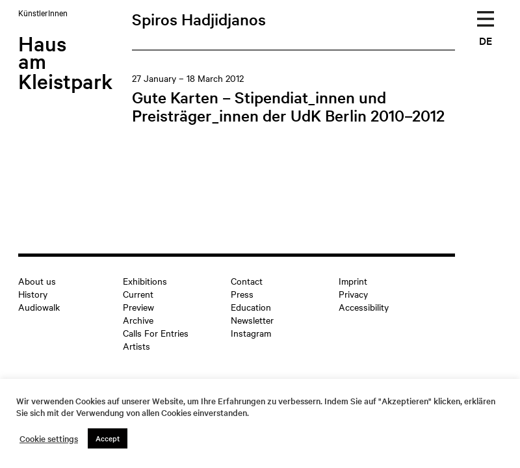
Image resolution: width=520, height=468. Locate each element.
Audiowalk (39, 306)
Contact (247, 280)
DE (485, 40)
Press (242, 293)
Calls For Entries (155, 332)
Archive (138, 319)
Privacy (353, 293)
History (32, 293)
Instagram (251, 332)
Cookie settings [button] (49, 439)
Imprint (353, 280)
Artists (136, 345)
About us (37, 280)
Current (138, 293)
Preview (138, 306)
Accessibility (364, 306)
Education (251, 306)
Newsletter (252, 319)
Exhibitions (145, 280)
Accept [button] (108, 438)
